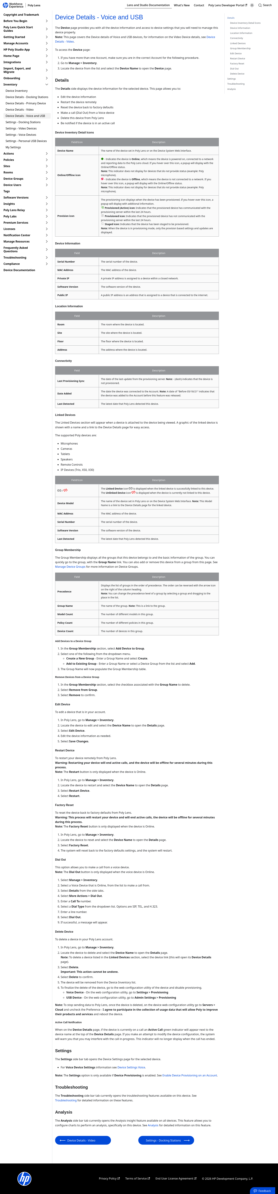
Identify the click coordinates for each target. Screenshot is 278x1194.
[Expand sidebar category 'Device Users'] (47, 185)
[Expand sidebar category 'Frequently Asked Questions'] (47, 249)
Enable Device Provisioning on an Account (189, 1075)
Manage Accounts (15, 43)
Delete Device (237, 73)
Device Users (12, 185)
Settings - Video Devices (21, 128)
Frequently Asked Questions (15, 249)
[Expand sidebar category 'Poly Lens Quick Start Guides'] (47, 28)
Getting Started (14, 37)
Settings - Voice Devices (21, 135)
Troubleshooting (14, 257)
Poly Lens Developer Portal (227, 5)
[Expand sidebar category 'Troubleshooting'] (47, 257)
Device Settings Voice (131, 1067)
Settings (231, 78)
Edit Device (236, 53)
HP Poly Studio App (16, 49)
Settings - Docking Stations (23, 122)
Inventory (10, 84)
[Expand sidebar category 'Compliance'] (47, 264)
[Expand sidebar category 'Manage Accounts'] (47, 43)
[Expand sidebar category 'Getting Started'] (47, 37)
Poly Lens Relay (14, 210)
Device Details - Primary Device (26, 103)
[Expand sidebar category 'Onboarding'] (47, 78)
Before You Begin (15, 21)
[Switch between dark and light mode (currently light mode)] (252, 5)
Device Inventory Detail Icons (245, 22)
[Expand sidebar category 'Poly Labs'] (47, 216)
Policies (8, 160)
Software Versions (16, 197)
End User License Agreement (176, 1178)
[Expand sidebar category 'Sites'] (47, 166)
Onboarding (11, 78)
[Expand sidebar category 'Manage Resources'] (47, 241)
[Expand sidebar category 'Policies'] (47, 160)
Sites (6, 166)
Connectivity (236, 38)
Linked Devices (238, 43)
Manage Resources (16, 241)
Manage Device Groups (70, 567)
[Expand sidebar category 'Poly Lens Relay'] (47, 210)
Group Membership (240, 48)
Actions (8, 153)
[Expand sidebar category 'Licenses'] (47, 229)
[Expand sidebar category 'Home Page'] (47, 56)
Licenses (9, 229)
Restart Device (237, 58)
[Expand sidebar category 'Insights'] (47, 204)
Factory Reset (237, 63)
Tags (6, 191)
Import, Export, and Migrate (17, 70)
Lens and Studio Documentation (148, 5)
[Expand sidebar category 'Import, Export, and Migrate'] (47, 70)
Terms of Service (137, 1178)
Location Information (241, 33)
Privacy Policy (109, 1178)
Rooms (8, 172)
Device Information (240, 27)
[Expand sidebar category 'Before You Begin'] (47, 21)
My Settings (13, 147)
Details (231, 17)
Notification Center (16, 235)
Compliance (11, 264)
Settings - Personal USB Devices (26, 141)
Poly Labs (10, 216)
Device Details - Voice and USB (25, 116)
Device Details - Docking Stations (27, 97)
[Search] (266, 5)
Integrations (12, 62)
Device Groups (13, 179)
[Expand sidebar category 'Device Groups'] (47, 178)
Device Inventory (17, 91)
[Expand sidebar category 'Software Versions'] (47, 197)
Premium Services (15, 223)
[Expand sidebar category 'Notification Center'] (47, 235)
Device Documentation (19, 270)
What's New (182, 5)
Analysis (153, 1125)
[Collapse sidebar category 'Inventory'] (47, 84)
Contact (199, 5)
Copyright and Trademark (21, 15)
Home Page (11, 56)
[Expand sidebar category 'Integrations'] (47, 62)
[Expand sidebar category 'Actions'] (47, 153)
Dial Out (234, 68)
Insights (9, 204)
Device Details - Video (20, 109)
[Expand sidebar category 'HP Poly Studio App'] (47, 49)
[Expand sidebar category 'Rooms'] (47, 172)
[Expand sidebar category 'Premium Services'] (47, 222)
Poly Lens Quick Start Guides (18, 29)
